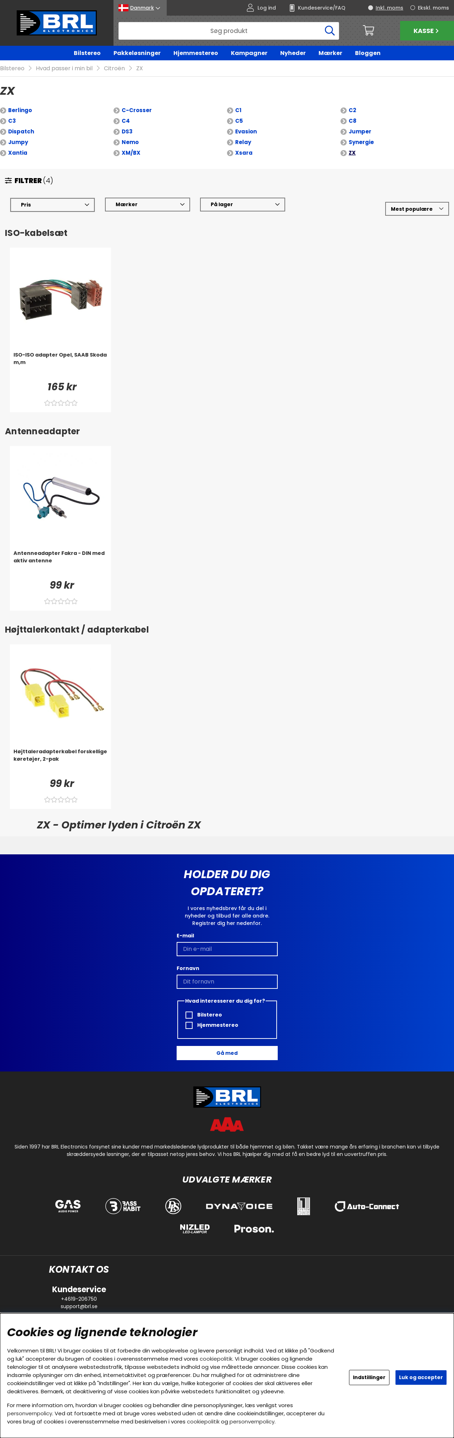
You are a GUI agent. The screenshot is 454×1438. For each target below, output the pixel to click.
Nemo (130, 142)
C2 (352, 110)
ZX (139, 69)
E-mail (185, 935)
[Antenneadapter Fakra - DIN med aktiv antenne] (60, 564)
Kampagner (249, 53)
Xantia (17, 153)
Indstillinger (369, 1377)
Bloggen (368, 53)
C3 (12, 121)
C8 (352, 121)
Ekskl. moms (433, 7)
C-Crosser (137, 110)
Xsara (244, 153)
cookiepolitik (216, 1358)
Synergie (361, 142)
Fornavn (188, 968)
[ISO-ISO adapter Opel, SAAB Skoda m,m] (60, 366)
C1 (238, 110)
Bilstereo (87, 53)
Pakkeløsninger (137, 53)
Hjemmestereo (195, 53)
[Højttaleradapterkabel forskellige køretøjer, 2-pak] (60, 762)
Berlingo (20, 110)
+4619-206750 (79, 1298)
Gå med (227, 1053)
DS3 (127, 132)
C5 (239, 121)
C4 (126, 121)
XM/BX (131, 153)
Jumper (360, 132)
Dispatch (21, 132)
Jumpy (18, 142)
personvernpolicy (29, 1413)
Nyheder (293, 53)
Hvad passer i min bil (64, 69)
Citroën (114, 69)
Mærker (330, 53)
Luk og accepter (421, 1377)
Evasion (246, 132)
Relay (243, 142)
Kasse (427, 30)
